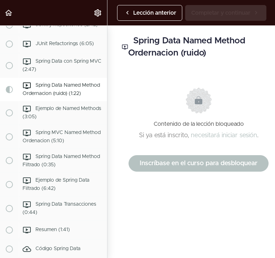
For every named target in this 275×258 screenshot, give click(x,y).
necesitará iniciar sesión (224, 135)
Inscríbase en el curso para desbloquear (198, 163)
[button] (9, 12)
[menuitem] (98, 12)
